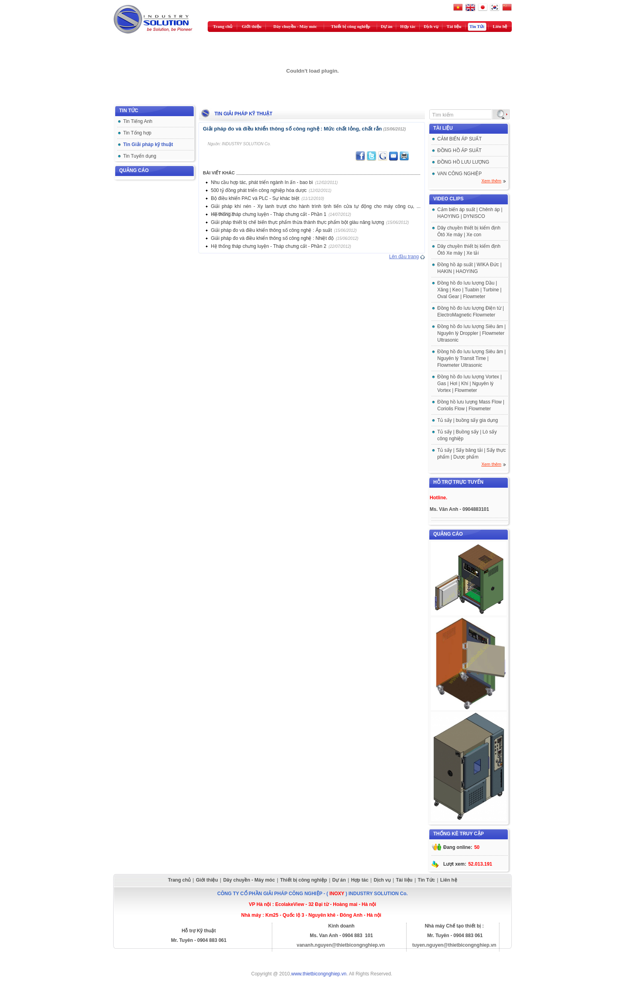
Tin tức (128, 110)
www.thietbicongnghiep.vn (319, 974)
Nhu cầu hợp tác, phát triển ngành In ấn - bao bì (262, 182)
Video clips (448, 199)
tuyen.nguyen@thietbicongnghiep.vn (454, 945)
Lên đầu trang (404, 256)
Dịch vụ (431, 26)
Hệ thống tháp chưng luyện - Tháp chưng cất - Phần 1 (268, 214)
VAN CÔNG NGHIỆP (459, 173)
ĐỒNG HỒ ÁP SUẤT (459, 150)
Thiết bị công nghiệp (350, 26)
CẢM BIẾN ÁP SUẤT (459, 139)
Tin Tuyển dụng (139, 156)
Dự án (386, 26)
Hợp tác (407, 26)
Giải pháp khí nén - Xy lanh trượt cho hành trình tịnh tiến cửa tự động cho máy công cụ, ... (316, 206)
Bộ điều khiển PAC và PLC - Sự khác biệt (255, 198)
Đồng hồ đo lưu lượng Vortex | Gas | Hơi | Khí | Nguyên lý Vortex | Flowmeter (469, 383)
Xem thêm (491, 180)
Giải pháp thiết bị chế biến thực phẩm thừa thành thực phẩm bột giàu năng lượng (297, 222)
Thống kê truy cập (458, 834)
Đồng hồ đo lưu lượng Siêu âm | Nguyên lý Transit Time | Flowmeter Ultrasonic (471, 358)
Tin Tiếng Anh (137, 121)
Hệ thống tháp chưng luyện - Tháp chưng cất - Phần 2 (268, 246)
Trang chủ (222, 26)
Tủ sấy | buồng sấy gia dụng (467, 420)
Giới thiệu (251, 26)
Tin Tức (477, 26)
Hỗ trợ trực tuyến (458, 482)
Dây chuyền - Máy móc (295, 26)
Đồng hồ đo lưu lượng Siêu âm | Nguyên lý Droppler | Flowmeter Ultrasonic (471, 333)
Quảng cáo (134, 170)
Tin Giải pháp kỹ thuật (148, 144)
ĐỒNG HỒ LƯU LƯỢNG (463, 162)
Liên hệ (500, 26)
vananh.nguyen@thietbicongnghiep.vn (341, 945)
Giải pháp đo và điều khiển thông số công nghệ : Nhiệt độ (272, 238)
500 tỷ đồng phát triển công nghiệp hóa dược (259, 190)
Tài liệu (454, 26)
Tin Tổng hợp (137, 133)
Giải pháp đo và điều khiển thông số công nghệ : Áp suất (271, 230)
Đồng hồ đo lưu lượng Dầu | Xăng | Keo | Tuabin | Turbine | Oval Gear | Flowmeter (469, 289)
